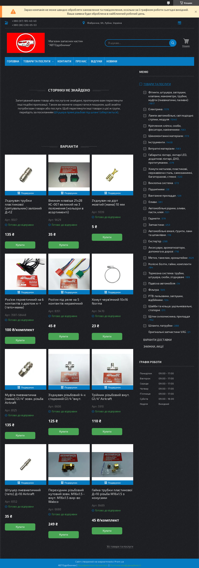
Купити (20, 245)
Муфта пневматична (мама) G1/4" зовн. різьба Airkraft (24, 398)
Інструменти (156, 142)
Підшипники (156, 189)
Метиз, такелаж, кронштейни (167, 257)
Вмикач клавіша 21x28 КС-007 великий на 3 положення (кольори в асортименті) (65, 206)
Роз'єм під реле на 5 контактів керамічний (65, 301)
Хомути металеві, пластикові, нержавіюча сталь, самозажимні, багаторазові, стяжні (170, 172)
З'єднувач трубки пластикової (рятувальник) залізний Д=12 (23, 206)
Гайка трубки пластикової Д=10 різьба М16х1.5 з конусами (112, 494)
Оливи (152, 202)
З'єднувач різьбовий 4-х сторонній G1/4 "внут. (67, 397)
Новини (111, 61)
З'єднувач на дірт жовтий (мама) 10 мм (108, 202)
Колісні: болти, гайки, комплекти (169, 264)
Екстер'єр (154, 241)
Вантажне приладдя (162, 195)
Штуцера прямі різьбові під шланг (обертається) (86, 112)
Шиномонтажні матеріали (165, 136)
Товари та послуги (36, 61)
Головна (13, 61)
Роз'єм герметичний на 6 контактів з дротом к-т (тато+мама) (24, 303)
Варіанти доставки (157, 339)
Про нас (81, 61)
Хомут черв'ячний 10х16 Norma (110, 301)
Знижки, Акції (153, 346)
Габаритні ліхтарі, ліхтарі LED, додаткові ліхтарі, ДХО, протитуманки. (167, 158)
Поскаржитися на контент (93, 565)
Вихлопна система (160, 183)
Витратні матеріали (161, 148)
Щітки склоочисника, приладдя (169, 316)
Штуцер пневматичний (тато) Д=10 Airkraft (23, 492)
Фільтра (153, 289)
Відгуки (96, 61)
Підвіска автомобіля (161, 283)
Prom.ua (119, 561)
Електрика (155, 109)
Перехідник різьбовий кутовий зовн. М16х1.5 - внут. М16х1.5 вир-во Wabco (66, 495)
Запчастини (156, 224)
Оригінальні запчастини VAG (167, 332)
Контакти (64, 61)
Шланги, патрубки (160, 325)
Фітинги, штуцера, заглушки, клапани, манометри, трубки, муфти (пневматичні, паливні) (168, 96)
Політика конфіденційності (125, 565)
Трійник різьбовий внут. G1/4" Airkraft (110, 397)
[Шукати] (172, 43)
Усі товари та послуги (120, 546)
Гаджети (154, 218)
